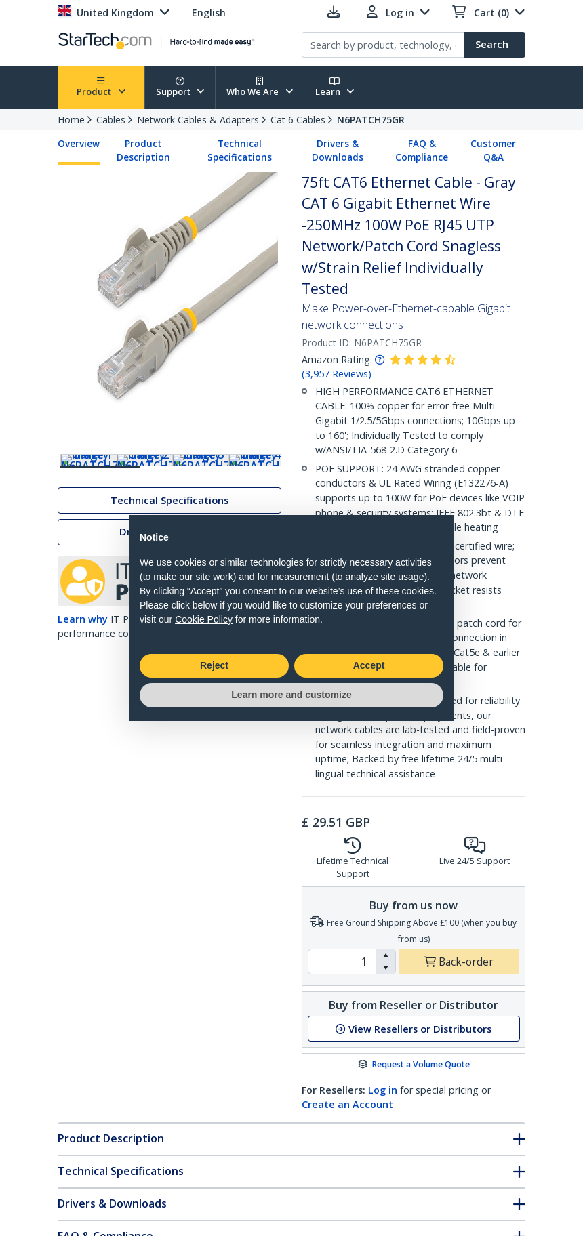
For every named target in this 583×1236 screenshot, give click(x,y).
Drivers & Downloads (337, 150)
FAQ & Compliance (421, 150)
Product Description (143, 150)
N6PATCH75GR (371, 119)
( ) (336, 373)
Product (101, 87)
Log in (382, 1090)
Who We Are (259, 87)
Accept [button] (369, 665)
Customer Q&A (493, 150)
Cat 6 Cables (297, 119)
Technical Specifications (239, 150)
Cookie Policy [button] (204, 619)
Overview (79, 144)
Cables (110, 119)
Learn (335, 87)
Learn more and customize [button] (291, 694)
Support (180, 87)
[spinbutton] (342, 961)
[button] (385, 955)
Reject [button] (214, 665)
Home (71, 119)
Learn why (83, 654)
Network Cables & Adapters (198, 119)
